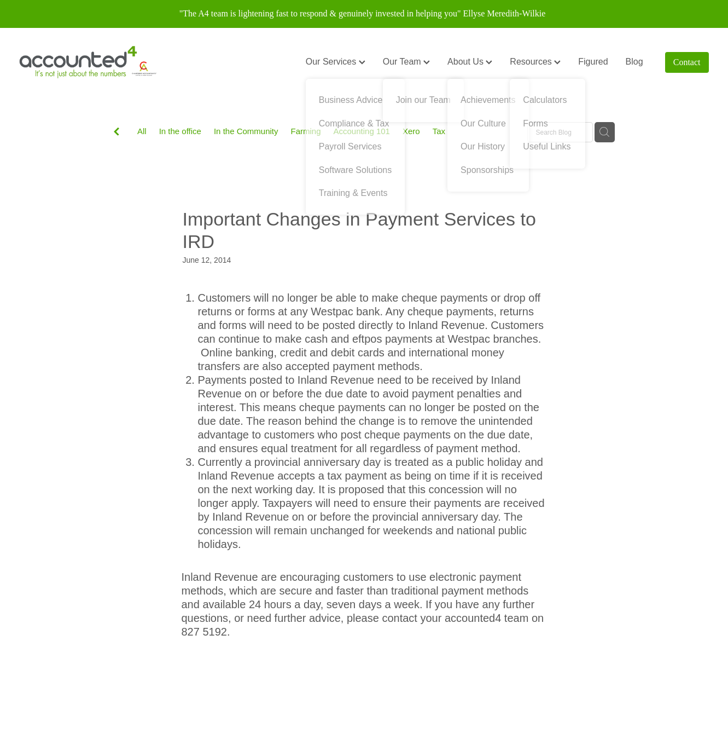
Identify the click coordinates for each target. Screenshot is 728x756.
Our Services (335, 61)
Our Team (406, 61)
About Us (469, 61)
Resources (535, 61)
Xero (411, 131)
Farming (306, 131)
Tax (439, 131)
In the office (180, 131)
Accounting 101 (362, 131)
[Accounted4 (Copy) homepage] (88, 62)
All (142, 131)
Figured (593, 61)
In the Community (246, 131)
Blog (634, 61)
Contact (687, 62)
